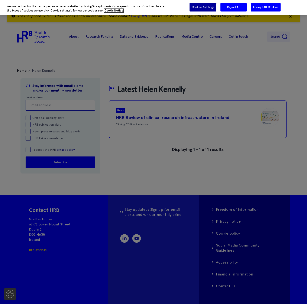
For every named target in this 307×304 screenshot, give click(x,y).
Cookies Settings (203, 7)
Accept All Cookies (265, 7)
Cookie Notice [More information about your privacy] (113, 10)
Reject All (233, 7)
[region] (153, 7)
